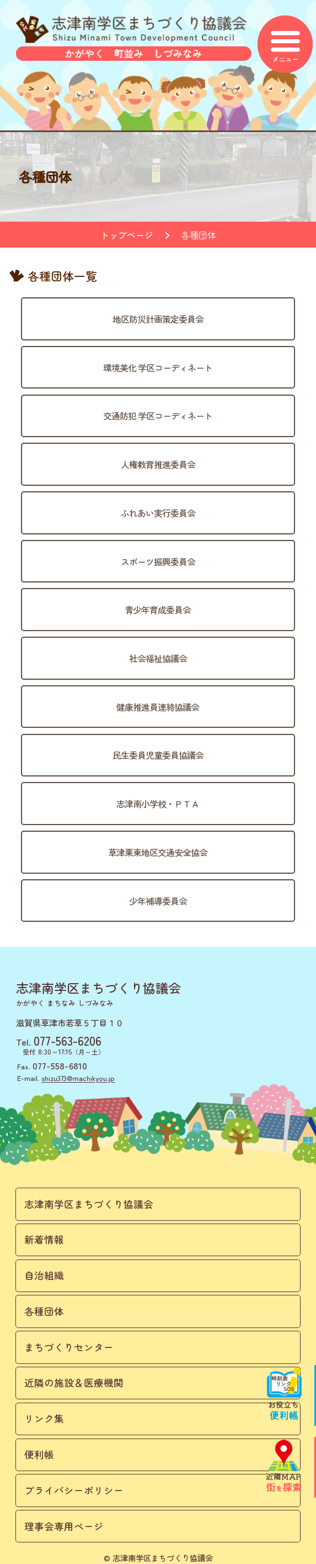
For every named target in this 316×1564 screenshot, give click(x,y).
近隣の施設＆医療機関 (74, 1382)
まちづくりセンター (69, 1347)
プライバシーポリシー (74, 1490)
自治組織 (44, 1275)
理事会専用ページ (64, 1526)
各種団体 (44, 1311)
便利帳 (39, 1454)
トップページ (126, 235)
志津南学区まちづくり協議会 (88, 1204)
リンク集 (44, 1418)
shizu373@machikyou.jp (78, 1078)
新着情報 (44, 1239)
